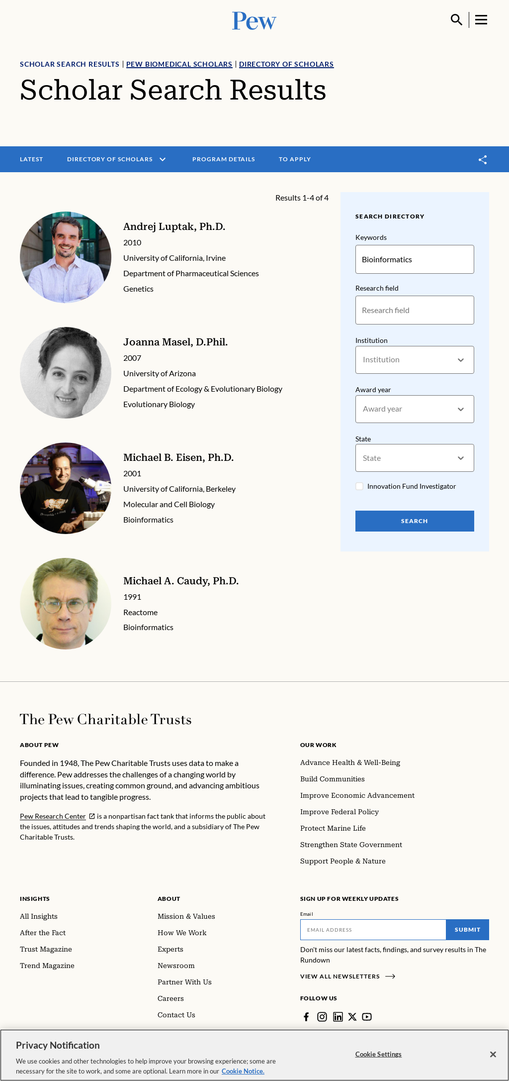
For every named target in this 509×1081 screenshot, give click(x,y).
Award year (373, 389)
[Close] (493, 1060)
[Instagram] (322, 1017)
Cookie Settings (378, 1059)
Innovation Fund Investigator (411, 486)
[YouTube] (367, 1017)
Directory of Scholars (286, 64)
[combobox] (363, 360)
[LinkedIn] (338, 1017)
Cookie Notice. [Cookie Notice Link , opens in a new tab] (243, 1076)
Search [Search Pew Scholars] (415, 521)
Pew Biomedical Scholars (179, 64)
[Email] (373, 929)
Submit (468, 929)
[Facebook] (306, 1017)
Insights (35, 898)
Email (307, 913)
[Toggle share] (483, 159)
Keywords (371, 237)
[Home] (105, 719)
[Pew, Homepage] (254, 19)
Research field (377, 288)
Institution (371, 340)
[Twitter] (352, 1016)
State (363, 438)
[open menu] (163, 159)
